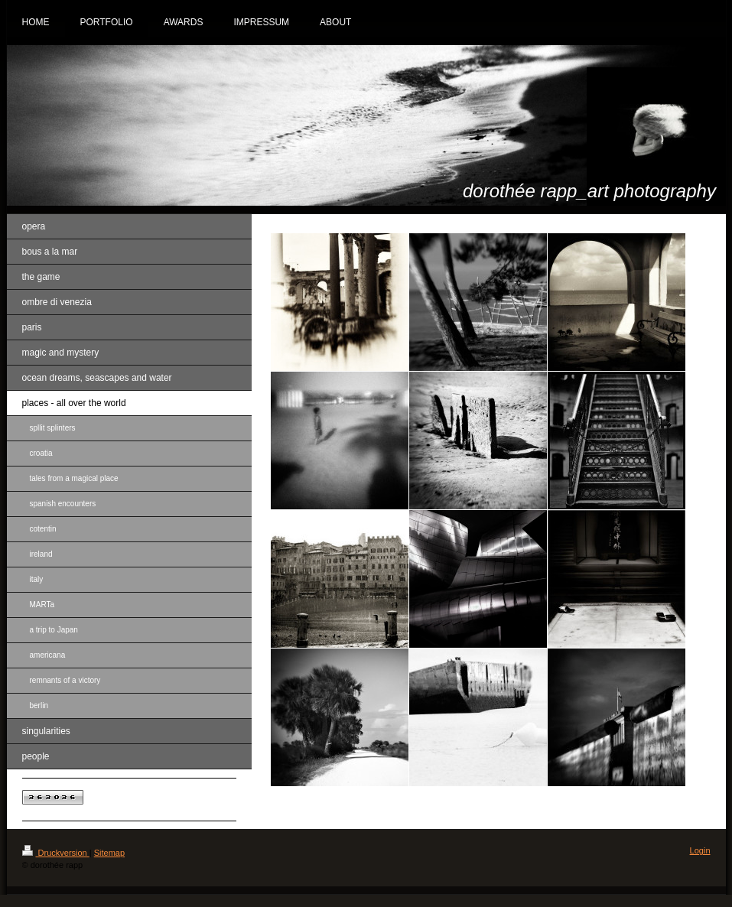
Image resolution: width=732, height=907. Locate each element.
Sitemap (109, 852)
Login (700, 850)
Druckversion (55, 852)
